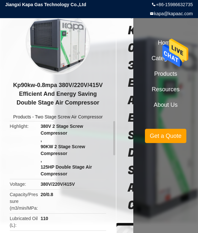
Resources (166, 89)
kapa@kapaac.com (173, 13)
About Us (166, 105)
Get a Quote (166, 136)
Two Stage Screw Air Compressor (69, 116)
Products (22, 116)
